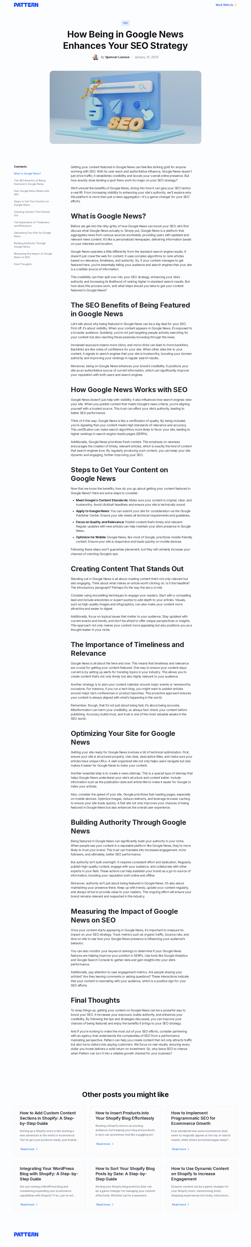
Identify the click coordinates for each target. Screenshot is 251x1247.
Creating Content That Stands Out (32, 213)
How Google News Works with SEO (31, 192)
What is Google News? (27, 173)
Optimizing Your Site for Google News (32, 234)
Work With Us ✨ (226, 5)
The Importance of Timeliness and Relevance (31, 224)
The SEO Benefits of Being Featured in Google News (29, 182)
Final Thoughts (23, 264)
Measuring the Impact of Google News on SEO (33, 255)
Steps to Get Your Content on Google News (31, 203)
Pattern (109, 1040)
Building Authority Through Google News (30, 245)
